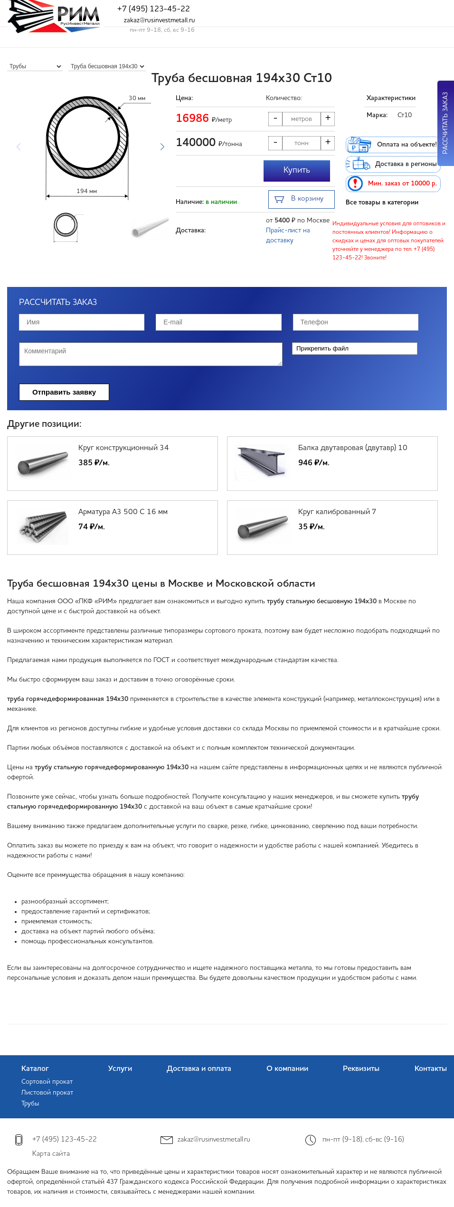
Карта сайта (51, 1154)
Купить (297, 170)
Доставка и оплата (199, 1069)
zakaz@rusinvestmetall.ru (159, 20)
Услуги (120, 1069)
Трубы (30, 1103)
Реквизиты (361, 1069)
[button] (162, 147)
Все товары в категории (382, 202)
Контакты (431, 1069)
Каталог (35, 1069)
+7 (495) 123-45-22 (153, 9)
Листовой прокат (47, 1092)
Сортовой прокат (47, 1081)
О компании (287, 1069)
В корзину (298, 200)
